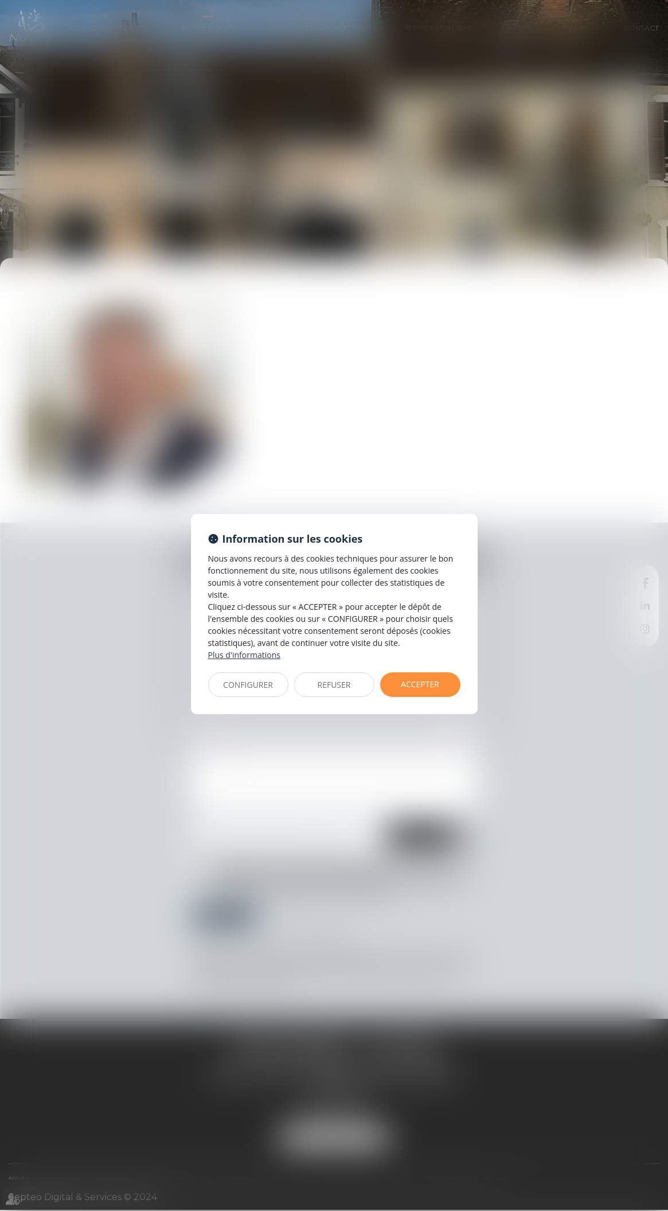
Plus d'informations (244, 654)
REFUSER (334, 684)
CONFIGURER (248, 684)
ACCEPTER (420, 684)
